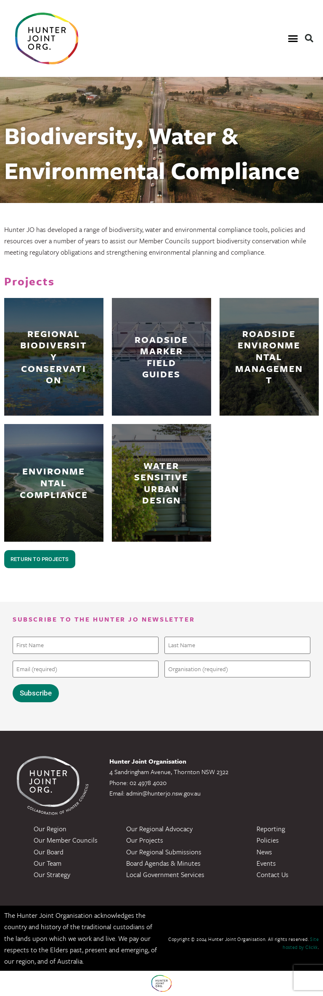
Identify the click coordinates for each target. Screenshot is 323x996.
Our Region (50, 829)
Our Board (49, 852)
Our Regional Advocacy (159, 829)
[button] (293, 39)
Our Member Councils (66, 840)
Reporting (271, 829)
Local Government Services (165, 875)
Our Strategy (52, 875)
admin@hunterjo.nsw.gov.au (163, 793)
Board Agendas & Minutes (163, 863)
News (264, 852)
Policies (268, 840)
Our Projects (144, 840)
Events (266, 863)
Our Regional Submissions (163, 852)
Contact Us (273, 875)
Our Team (47, 863)
